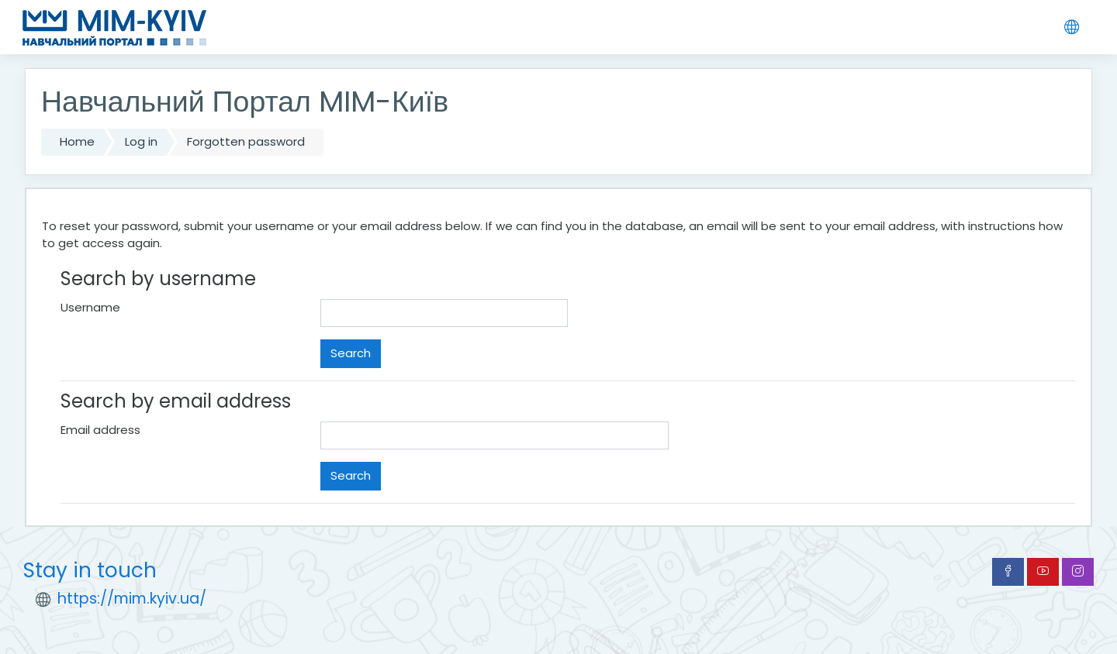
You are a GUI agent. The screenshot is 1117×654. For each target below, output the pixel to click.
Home (77, 141)
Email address (100, 430)
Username (90, 307)
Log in (141, 141)
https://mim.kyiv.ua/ (131, 598)
